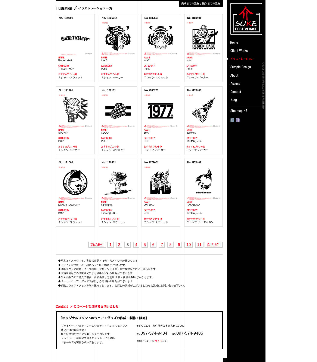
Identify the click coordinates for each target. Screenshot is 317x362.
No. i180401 (194, 17)
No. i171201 (66, 90)
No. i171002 (66, 162)
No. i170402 (109, 162)
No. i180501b (109, 17)
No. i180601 (66, 17)
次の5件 (213, 245)
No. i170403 (194, 90)
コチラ (158, 341)
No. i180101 (109, 90)
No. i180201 (151, 90)
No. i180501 (151, 17)
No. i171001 (151, 162)
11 (199, 245)
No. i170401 (194, 162)
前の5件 (97, 245)
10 (188, 245)
